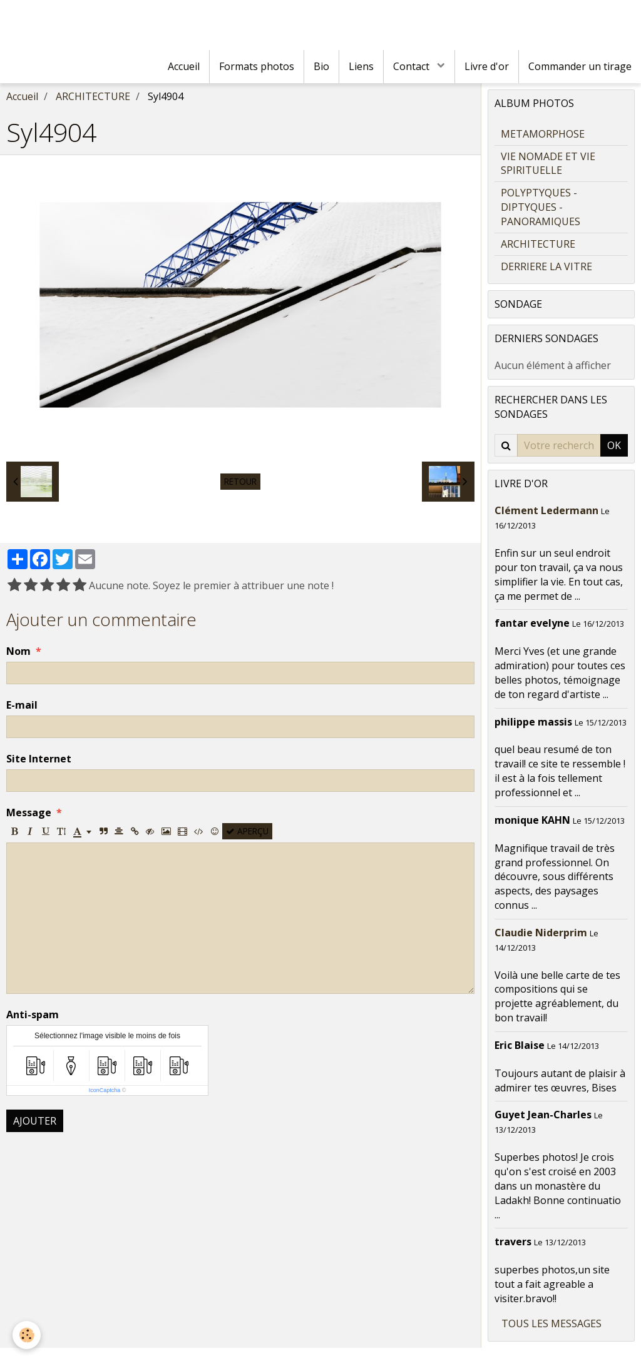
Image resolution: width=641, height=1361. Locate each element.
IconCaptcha (105, 1090)
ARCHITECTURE (93, 96)
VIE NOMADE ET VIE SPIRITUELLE (548, 163)
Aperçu (247, 831)
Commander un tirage (580, 66)
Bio (321, 66)
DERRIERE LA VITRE (546, 266)
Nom (18, 651)
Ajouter (34, 1121)
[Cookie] (27, 1335)
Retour (240, 481)
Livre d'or (486, 66)
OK (614, 445)
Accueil (184, 66)
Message (28, 812)
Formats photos (256, 66)
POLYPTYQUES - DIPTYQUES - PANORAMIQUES (540, 207)
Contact (412, 66)
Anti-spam (32, 1014)
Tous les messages (551, 1323)
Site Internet (38, 759)
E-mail (22, 705)
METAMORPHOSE (543, 134)
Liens (361, 66)
